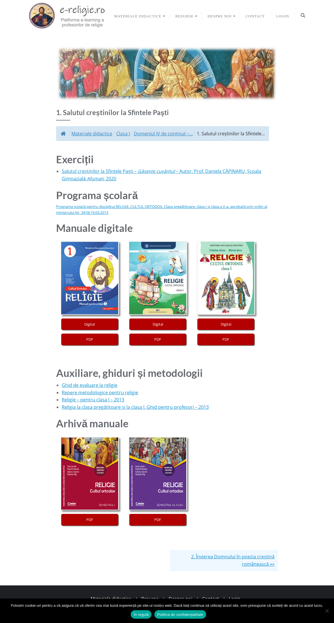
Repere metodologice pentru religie (100, 392)
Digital (89, 324)
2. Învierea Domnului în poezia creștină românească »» (232, 560)
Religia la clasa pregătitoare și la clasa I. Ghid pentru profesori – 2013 (135, 407)
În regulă (141, 614)
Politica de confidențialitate (180, 614)
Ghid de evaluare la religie (89, 385)
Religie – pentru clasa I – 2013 (93, 400)
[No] (327, 611)
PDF (89, 339)
